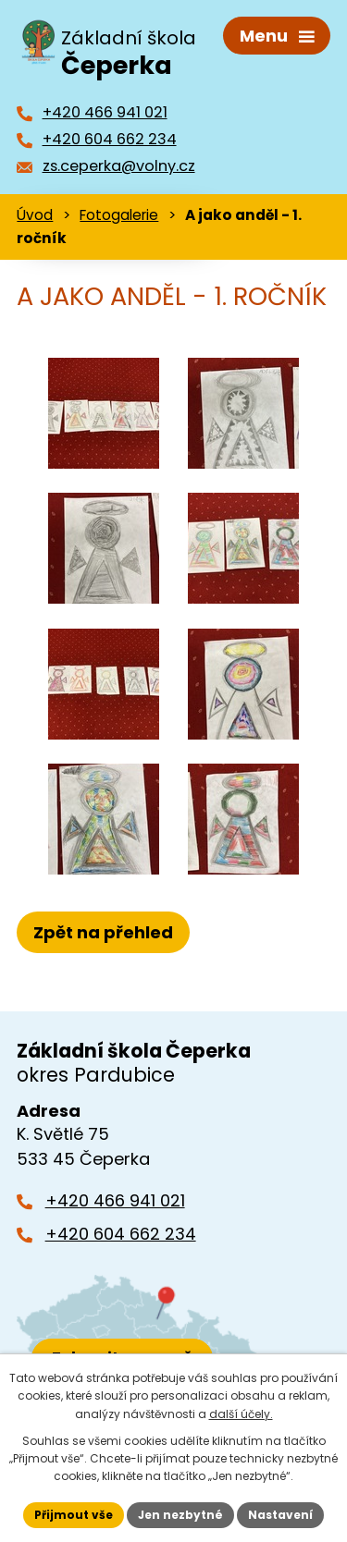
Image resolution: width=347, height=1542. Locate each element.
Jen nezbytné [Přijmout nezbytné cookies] (180, 1515)
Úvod (35, 215)
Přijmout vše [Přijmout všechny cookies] (73, 1515)
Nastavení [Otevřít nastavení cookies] (280, 1515)
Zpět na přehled (103, 932)
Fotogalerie (119, 215)
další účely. (241, 1414)
